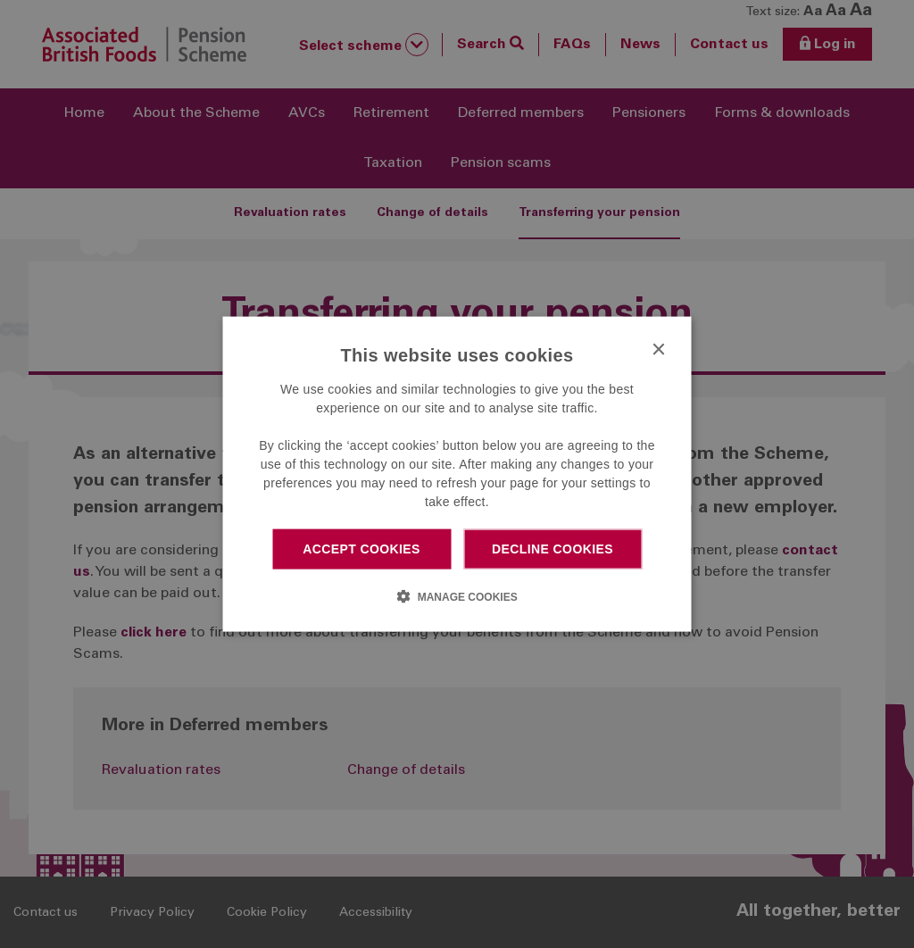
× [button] (658, 350)
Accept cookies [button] (361, 549)
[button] (456, 595)
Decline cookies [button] (552, 549)
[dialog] (457, 474)
